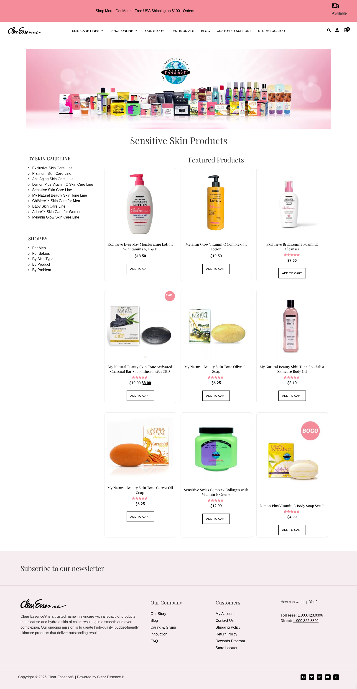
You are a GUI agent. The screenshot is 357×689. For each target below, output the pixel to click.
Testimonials (182, 31)
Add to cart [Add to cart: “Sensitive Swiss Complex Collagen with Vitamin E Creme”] (216, 518)
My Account (225, 614)
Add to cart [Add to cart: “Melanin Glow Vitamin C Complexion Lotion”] (216, 268)
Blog (205, 31)
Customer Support (234, 31)
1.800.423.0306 (310, 615)
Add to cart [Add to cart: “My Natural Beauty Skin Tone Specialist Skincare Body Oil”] (292, 395)
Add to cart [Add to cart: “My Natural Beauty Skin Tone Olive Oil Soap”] (216, 395)
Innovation (158, 634)
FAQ (154, 641)
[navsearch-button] (329, 30)
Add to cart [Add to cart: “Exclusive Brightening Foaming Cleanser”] (292, 273)
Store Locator (271, 31)
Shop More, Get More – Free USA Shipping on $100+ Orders (145, 11)
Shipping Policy (228, 627)
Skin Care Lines (87, 31)
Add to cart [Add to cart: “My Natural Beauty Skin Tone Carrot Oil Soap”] (140, 516)
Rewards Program (230, 641)
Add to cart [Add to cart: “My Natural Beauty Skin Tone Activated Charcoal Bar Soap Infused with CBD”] (140, 395)
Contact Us (225, 620)
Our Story (154, 31)
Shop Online (124, 31)
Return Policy (226, 634)
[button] (346, 30)
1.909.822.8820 (306, 621)
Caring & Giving (163, 627)
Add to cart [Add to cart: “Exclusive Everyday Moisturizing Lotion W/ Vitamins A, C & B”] (140, 268)
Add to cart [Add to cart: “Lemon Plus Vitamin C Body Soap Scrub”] (292, 530)
